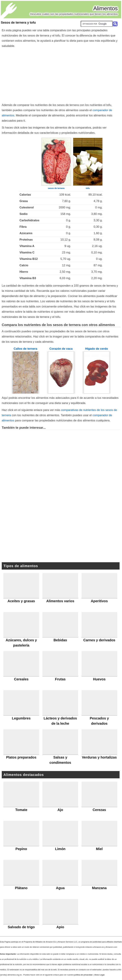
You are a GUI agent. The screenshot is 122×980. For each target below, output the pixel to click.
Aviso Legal (99, 975)
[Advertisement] (61, 74)
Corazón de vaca (61, 348)
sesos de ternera (56, 188)
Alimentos (105, 8)
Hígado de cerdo (96, 348)
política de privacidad (83, 975)
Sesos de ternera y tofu (18, 22)
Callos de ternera (25, 348)
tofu (88, 188)
